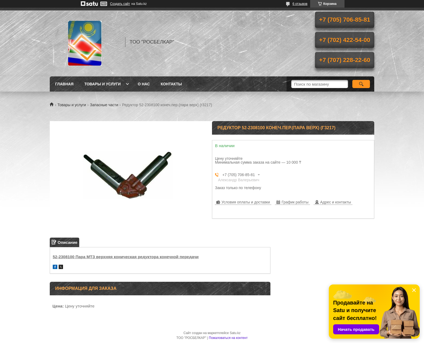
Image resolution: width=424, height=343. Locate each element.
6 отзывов (300, 4)
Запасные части (104, 105)
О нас (144, 84)
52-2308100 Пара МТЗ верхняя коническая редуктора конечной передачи (126, 256)
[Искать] (361, 84)
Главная (64, 84)
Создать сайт (120, 4)
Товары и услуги (102, 84)
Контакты (171, 84)
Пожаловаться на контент (228, 338)
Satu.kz (235, 333)
